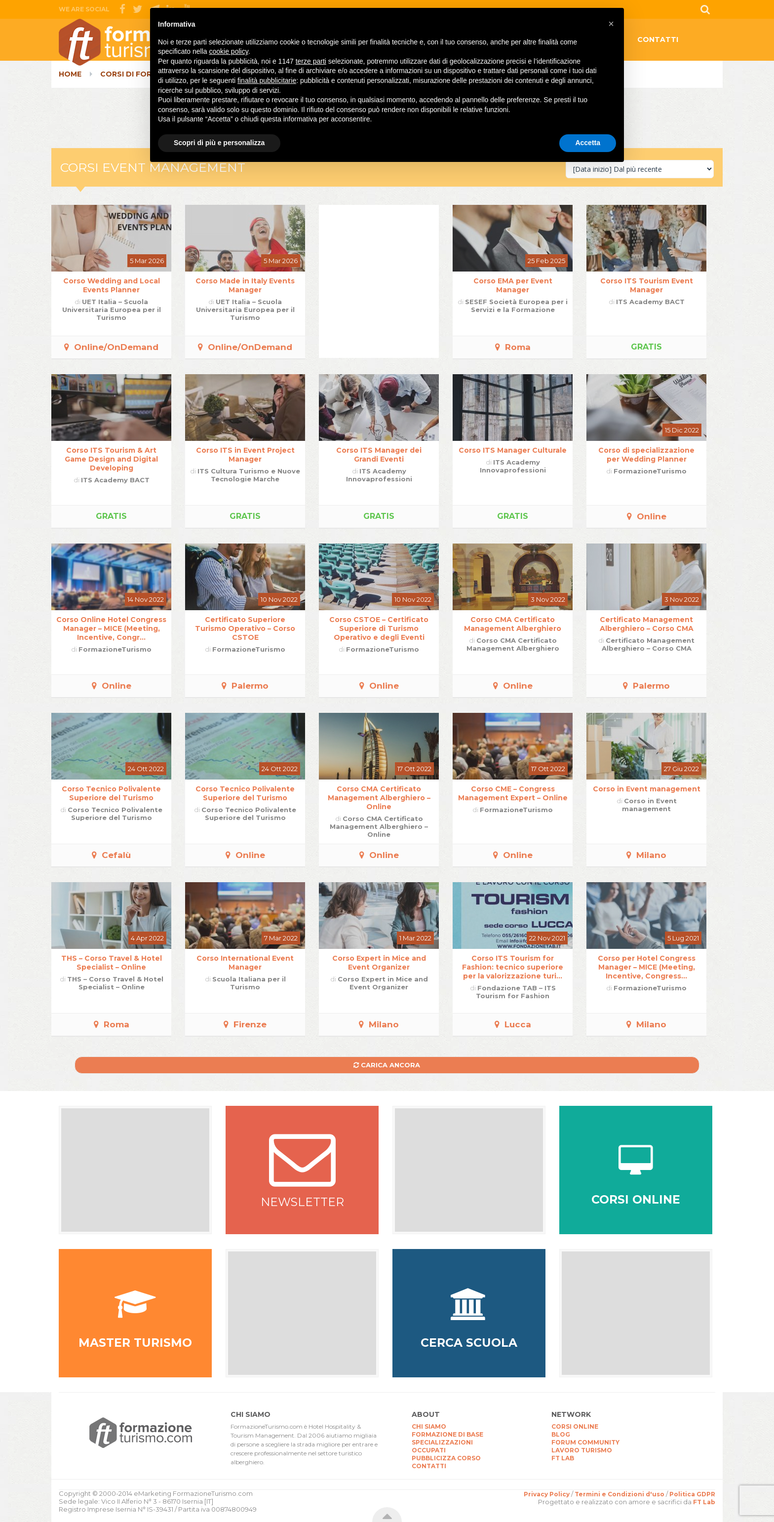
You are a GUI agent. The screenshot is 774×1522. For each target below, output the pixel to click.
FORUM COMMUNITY (585, 1442)
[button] (611, 24)
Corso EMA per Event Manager (512, 285)
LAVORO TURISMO (581, 1450)
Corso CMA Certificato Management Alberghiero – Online (379, 797)
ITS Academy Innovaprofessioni (379, 475)
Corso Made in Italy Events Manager (245, 285)
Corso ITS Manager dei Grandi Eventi (379, 455)
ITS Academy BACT (650, 302)
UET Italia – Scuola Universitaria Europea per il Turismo (111, 309)
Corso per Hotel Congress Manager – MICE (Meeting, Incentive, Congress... (647, 967)
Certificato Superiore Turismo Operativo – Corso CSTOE (245, 628)
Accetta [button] (587, 143)
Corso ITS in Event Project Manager (245, 455)
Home (70, 74)
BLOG (560, 1434)
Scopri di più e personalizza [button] (219, 143)
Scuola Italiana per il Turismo (249, 983)
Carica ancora (386, 1065)
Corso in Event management (646, 788)
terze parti (311, 61)
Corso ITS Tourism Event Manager (646, 285)
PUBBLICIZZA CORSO (446, 1458)
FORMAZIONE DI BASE (447, 1434)
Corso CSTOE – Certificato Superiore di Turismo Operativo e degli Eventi (378, 628)
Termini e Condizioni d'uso (619, 1494)
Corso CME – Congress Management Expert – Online (513, 793)
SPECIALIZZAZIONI (442, 1442)
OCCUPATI (429, 1450)
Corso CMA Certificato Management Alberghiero (512, 624)
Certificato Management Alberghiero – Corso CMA (647, 624)
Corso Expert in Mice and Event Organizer (379, 963)
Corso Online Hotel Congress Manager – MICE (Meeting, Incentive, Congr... (111, 628)
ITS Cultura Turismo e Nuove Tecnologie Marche (248, 475)
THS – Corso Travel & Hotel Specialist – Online (111, 963)
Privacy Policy (547, 1494)
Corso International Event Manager (245, 963)
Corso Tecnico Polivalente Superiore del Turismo (111, 793)
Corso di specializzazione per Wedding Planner (646, 455)
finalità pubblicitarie (266, 80)
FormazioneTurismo (650, 471)
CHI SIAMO (429, 1426)
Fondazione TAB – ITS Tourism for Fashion (516, 992)
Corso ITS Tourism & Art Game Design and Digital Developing (111, 459)
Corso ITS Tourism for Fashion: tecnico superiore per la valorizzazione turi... (512, 967)
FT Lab (704, 1502)
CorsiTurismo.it (138, 42)
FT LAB (562, 1458)
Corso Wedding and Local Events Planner (111, 285)
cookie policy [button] (228, 51)
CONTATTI (657, 39)
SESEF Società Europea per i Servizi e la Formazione (516, 305)
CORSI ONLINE (574, 1426)
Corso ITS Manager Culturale (513, 450)
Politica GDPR (692, 1494)
